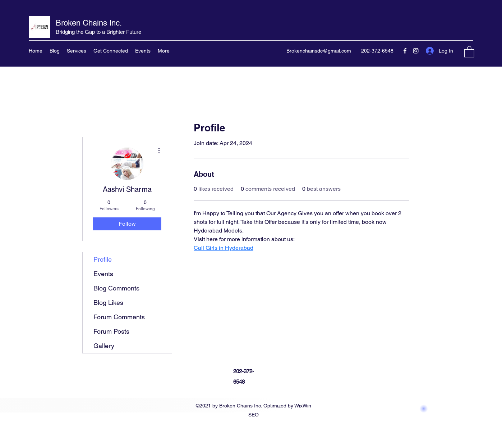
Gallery (103, 345)
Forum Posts (111, 331)
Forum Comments (119, 317)
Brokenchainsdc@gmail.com (318, 51)
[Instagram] (415, 50)
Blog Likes (108, 302)
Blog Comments (116, 288)
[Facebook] (405, 50)
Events (103, 274)
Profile (102, 259)
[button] (469, 51)
